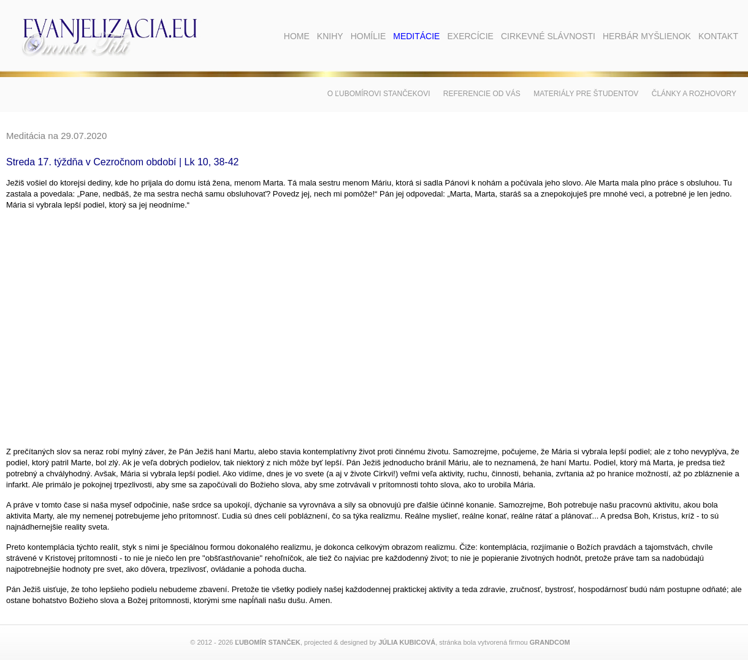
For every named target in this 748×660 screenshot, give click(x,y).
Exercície (470, 36)
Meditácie (416, 36)
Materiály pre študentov (585, 93)
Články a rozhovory (694, 93)
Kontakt (718, 36)
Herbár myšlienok (647, 36)
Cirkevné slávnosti (548, 36)
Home (297, 36)
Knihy (330, 36)
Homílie (368, 36)
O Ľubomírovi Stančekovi (378, 93)
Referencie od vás (482, 93)
